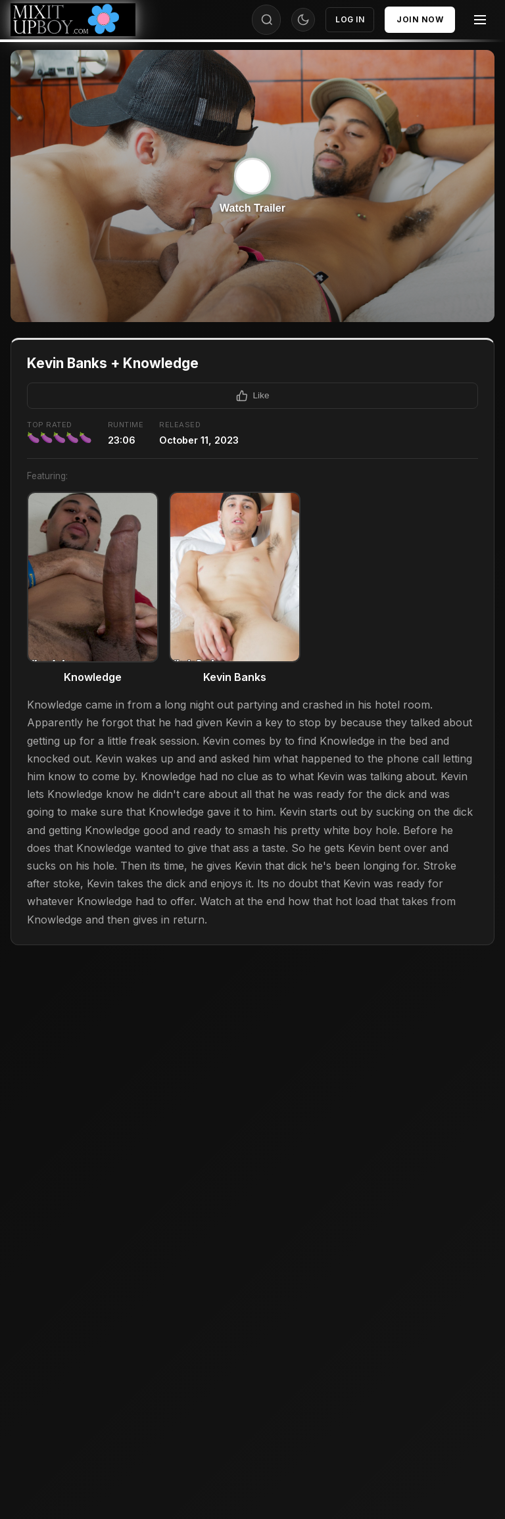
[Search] (266, 19)
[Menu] (480, 19)
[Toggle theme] (303, 20)
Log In (349, 19)
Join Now (420, 19)
